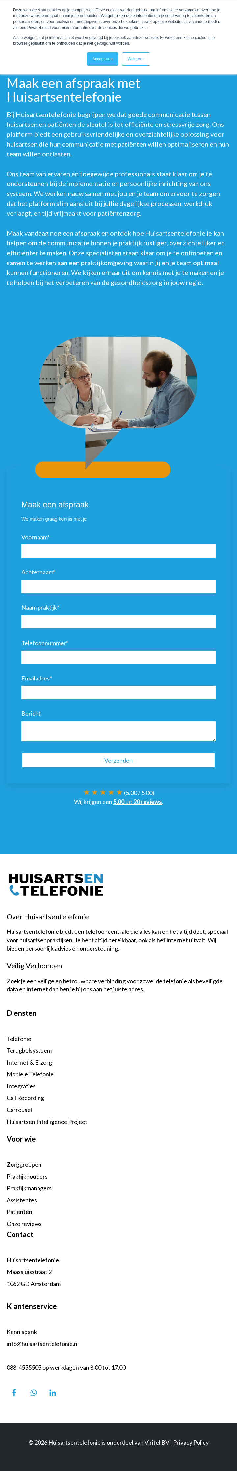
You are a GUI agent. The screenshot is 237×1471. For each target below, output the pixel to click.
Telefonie (19, 1038)
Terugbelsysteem (29, 1050)
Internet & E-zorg (29, 1062)
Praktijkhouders (27, 1176)
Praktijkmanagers (29, 1188)
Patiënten (19, 1211)
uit (137, 801)
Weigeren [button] (136, 59)
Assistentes (22, 1200)
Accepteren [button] (102, 59)
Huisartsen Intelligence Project (47, 1121)
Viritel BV (157, 1442)
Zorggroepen (24, 1164)
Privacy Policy (191, 1442)
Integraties (21, 1086)
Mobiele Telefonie (30, 1074)
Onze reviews (24, 1223)
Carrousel (19, 1109)
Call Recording (25, 1097)
